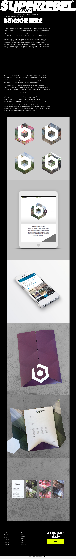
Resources (33, 14)
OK (45, 556)
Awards (22, 540)
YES (55, 541)
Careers (28, 14)
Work (15, 14)
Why (22, 532)
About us (19, 14)
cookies (34, 556)
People (22, 542)
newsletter (44, 558)
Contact (38, 14)
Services (23, 536)
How (22, 534)
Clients (22, 538)
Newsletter (23, 544)
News (24, 14)
